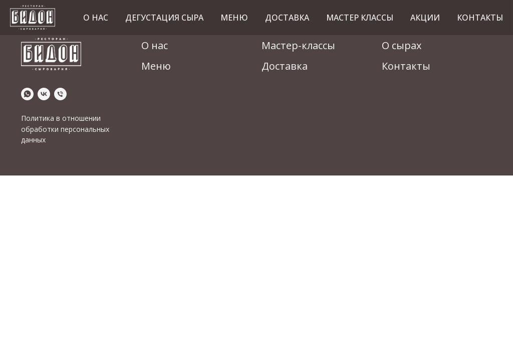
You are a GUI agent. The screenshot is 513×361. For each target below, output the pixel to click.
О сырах (401, 45)
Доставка (287, 17)
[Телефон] (60, 94)
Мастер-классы (298, 45)
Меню (234, 17)
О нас (95, 17)
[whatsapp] (27, 94)
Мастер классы (359, 17)
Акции (425, 17)
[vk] (44, 94)
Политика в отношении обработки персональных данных (65, 128)
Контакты (480, 17)
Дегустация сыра (164, 17)
